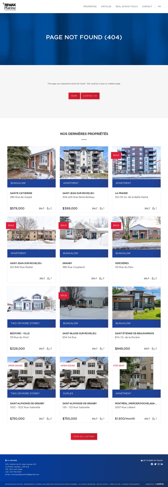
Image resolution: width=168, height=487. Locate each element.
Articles (106, 7)
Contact (147, 7)
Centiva (159, 484)
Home (74, 96)
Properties (90, 7)
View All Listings (84, 437)
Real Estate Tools (127, 7)
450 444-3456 (15, 469)
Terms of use (115, 484)
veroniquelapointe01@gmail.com (25, 474)
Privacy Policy (102, 484)
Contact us (90, 96)
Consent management (131, 484)
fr (159, 7)
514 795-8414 (15, 472)
